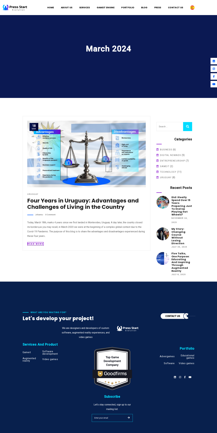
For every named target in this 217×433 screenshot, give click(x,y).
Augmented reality (29, 359)
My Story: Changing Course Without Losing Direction (178, 236)
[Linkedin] (213, 61)
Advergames (167, 356)
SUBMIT (128, 417)
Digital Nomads (170, 155)
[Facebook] (213, 76)
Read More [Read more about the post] (35, 243)
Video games (50, 359)
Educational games (187, 356)
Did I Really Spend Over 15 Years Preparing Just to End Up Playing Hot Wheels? (181, 206)
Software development (50, 352)
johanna (39, 214)
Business (166, 149)
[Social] (190, 377)
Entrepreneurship (172, 161)
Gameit (165, 166)
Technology (168, 172)
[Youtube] (213, 84)
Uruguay (32, 194)
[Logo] (14, 7)
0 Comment (50, 214)
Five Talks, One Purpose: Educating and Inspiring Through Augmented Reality (180, 262)
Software (169, 363)
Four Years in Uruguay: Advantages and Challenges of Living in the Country (82, 204)
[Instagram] (213, 69)
